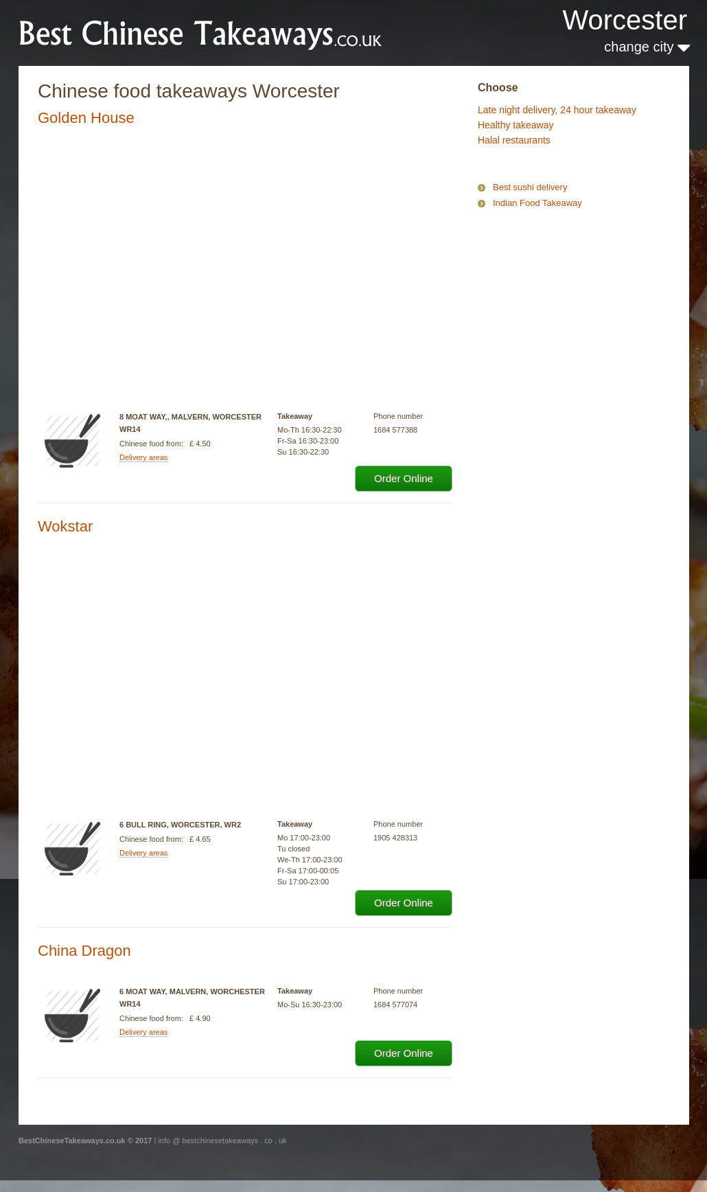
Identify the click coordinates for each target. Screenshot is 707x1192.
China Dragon (84, 950)
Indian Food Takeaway (537, 203)
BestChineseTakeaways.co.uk (201, 32)
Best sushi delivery (530, 187)
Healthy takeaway (516, 124)
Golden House (86, 117)
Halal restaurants (514, 140)
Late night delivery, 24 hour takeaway (557, 109)
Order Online (403, 478)
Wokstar (65, 526)
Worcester (624, 20)
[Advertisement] (546, 270)
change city (647, 46)
